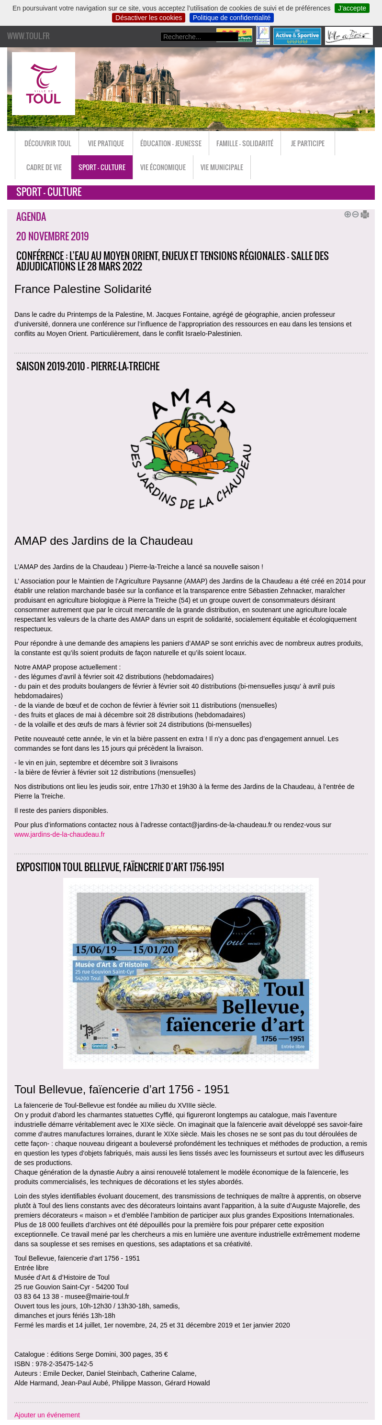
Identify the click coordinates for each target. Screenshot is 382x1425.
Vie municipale (222, 167)
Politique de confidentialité (232, 18)
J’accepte (352, 8)
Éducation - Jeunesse (171, 143)
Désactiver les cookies (148, 18)
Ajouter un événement (47, 1415)
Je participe (308, 143)
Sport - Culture (102, 167)
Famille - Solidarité (244, 143)
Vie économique (163, 167)
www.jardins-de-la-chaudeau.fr (59, 834)
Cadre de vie (44, 167)
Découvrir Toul (47, 143)
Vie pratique (106, 143)
